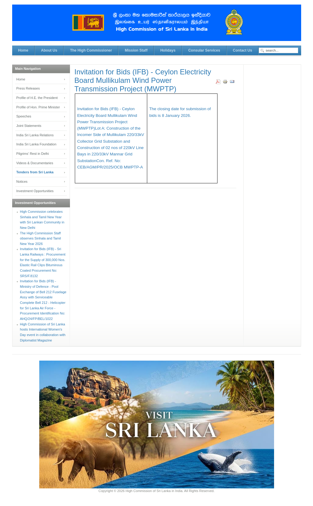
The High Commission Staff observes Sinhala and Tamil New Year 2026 (40, 238)
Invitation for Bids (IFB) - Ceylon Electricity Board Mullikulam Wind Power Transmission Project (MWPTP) (143, 80)
